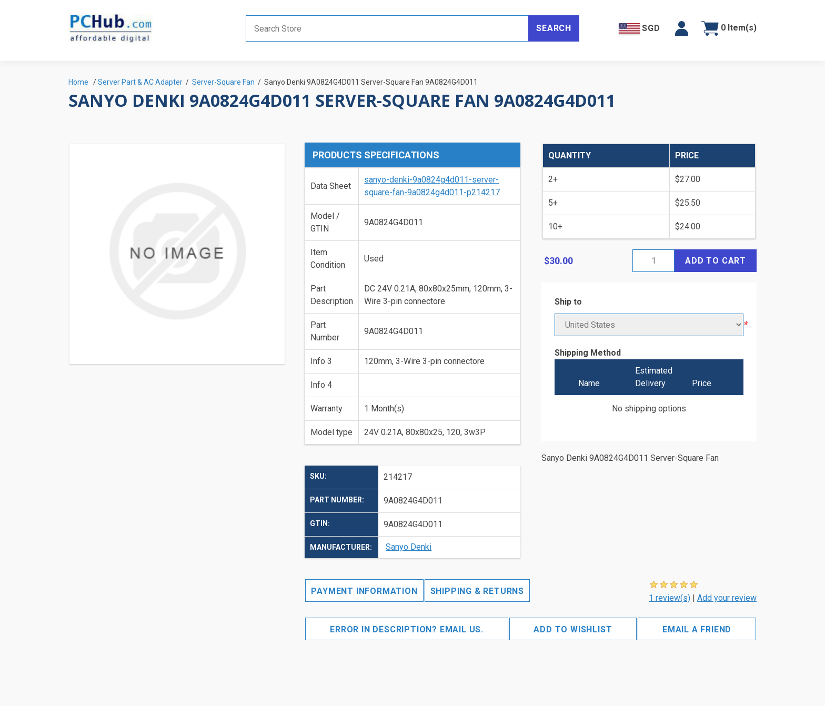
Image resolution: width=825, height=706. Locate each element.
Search (553, 28)
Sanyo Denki (408, 547)
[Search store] (387, 28)
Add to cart (715, 261)
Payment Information (364, 591)
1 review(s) (669, 598)
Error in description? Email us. (407, 629)
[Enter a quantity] (653, 260)
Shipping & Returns (477, 591)
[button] (681, 28)
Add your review (727, 598)
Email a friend (696, 629)
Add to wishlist (573, 629)
